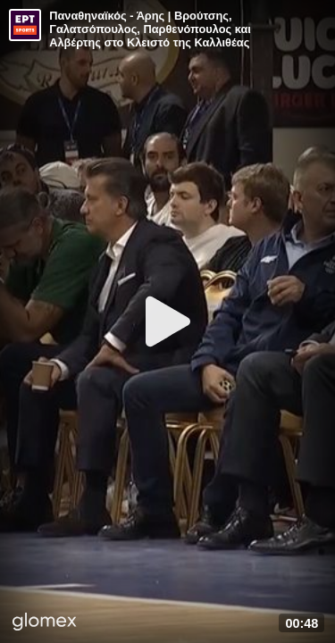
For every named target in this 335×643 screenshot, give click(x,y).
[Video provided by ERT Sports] (25, 25)
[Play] (168, 321)
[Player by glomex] (45, 623)
